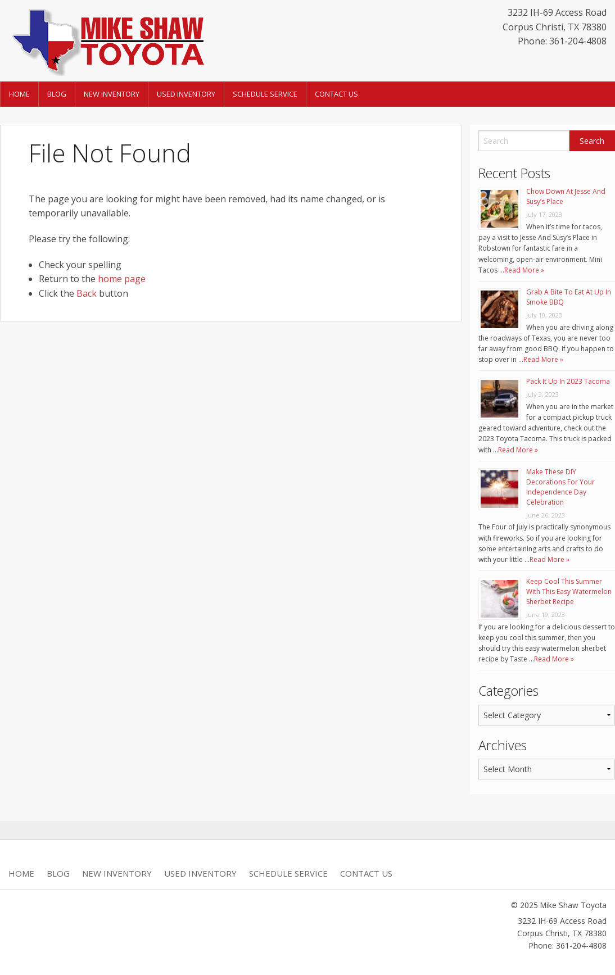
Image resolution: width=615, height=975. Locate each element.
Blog (56, 94)
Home (19, 94)
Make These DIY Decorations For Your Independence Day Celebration (560, 487)
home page (122, 279)
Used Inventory (186, 94)
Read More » (524, 270)
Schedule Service (265, 94)
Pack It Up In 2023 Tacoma (568, 381)
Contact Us (336, 94)
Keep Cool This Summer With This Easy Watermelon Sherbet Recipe (569, 591)
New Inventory (111, 94)
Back (86, 293)
